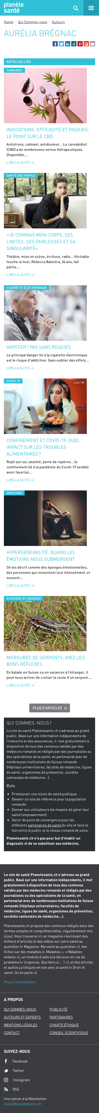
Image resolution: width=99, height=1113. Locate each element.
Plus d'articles (47, 708)
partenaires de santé (45, 825)
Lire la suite (20, 162)
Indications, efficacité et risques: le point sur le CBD (47, 133)
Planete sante (13, 8)
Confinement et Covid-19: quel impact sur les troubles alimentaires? (43, 446)
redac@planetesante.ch (22, 1104)
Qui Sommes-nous (32, 22)
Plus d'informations (20, 982)
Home (8, 22)
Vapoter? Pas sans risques (38, 347)
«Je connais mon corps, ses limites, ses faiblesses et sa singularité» (40, 241)
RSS (11, 1089)
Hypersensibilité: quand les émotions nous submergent (40, 555)
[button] (55, 43)
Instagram (17, 1080)
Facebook (16, 1061)
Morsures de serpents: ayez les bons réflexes (45, 661)
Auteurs (58, 22)
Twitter (14, 1070)
